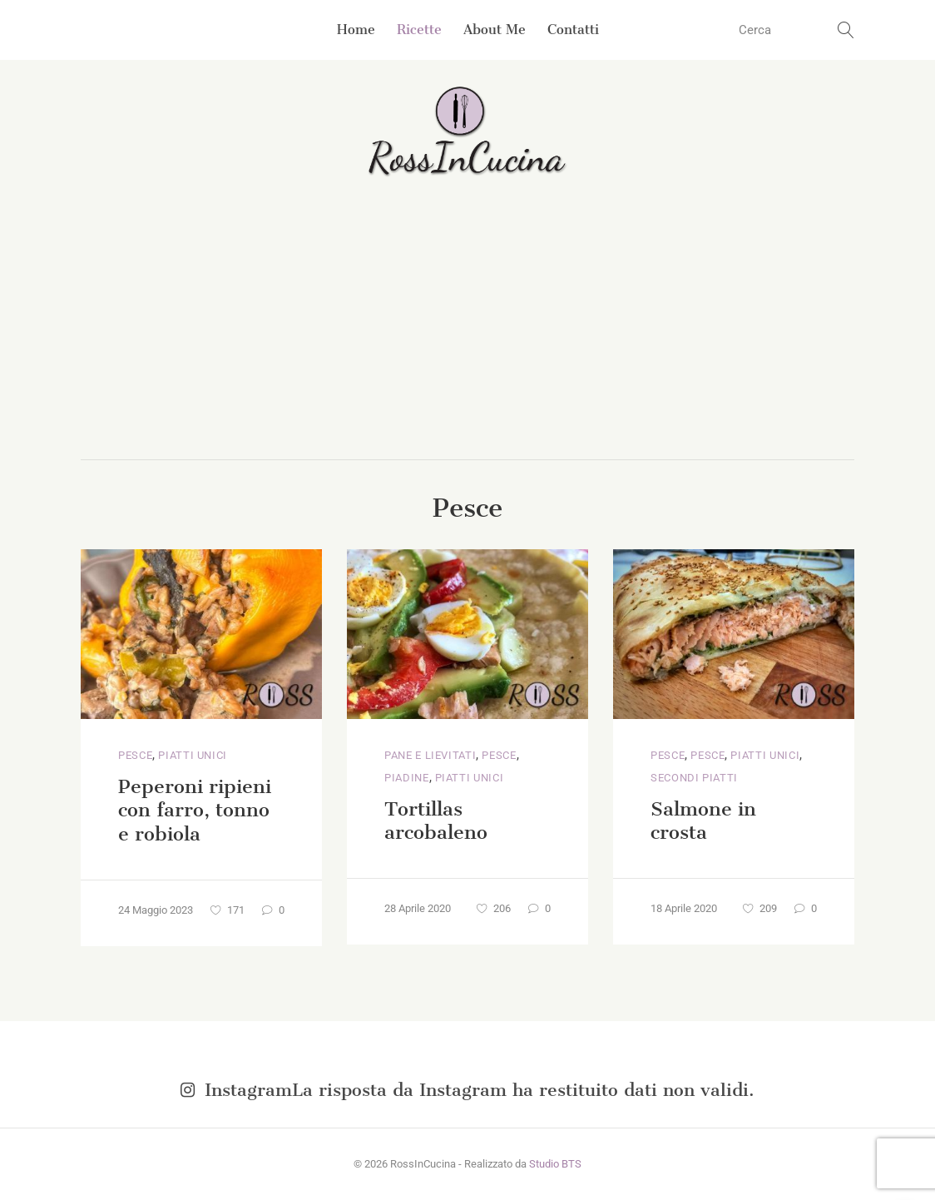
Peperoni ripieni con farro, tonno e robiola (194, 810)
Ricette (419, 29)
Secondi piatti (694, 777)
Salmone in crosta (703, 821)
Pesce (135, 755)
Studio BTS (555, 1164)
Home (356, 29)
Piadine (406, 777)
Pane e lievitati (430, 755)
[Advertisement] (467, 334)
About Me (494, 29)
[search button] (846, 30)
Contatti (573, 29)
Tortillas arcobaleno (435, 821)
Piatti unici (192, 755)
